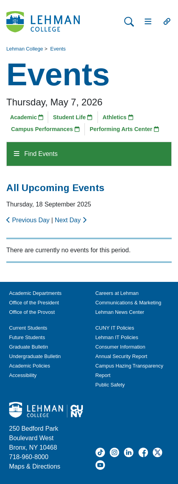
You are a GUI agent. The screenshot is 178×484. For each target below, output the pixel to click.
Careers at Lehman (117, 293)
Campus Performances (45, 129)
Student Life (72, 117)
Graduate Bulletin (28, 347)
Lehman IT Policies (117, 337)
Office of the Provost (32, 312)
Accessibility (23, 375)
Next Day (70, 220)
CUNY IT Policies (115, 328)
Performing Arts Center (124, 129)
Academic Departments (35, 293)
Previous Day (28, 220)
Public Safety (110, 385)
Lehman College (24, 49)
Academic (26, 117)
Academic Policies (29, 366)
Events (58, 49)
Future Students (27, 337)
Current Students (28, 328)
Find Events (36, 153)
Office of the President (34, 303)
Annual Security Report (122, 356)
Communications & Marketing (128, 303)
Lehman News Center (120, 312)
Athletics (118, 117)
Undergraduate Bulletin (35, 356)
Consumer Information (121, 347)
